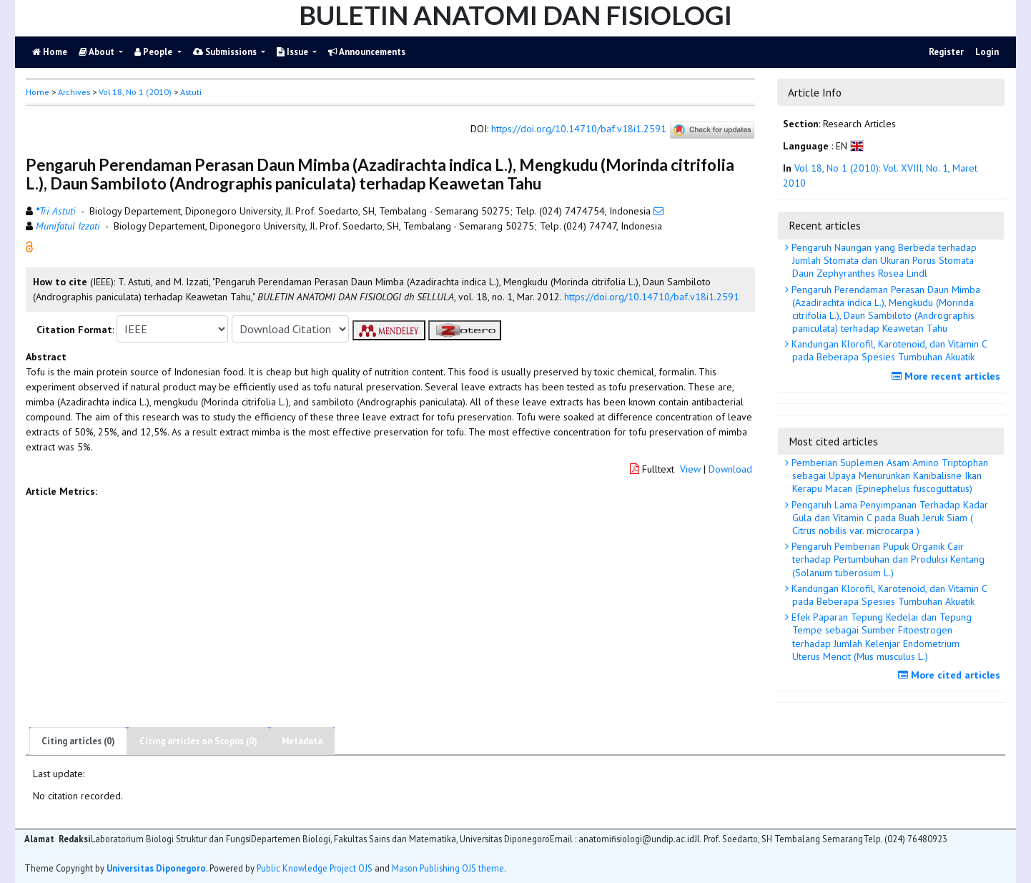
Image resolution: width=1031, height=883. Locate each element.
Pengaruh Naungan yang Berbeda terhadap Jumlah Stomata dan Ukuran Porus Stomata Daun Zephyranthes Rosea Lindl (883, 260)
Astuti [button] (191, 92)
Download (730, 469)
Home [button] (37, 92)
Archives (74, 92)
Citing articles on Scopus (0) (198, 741)
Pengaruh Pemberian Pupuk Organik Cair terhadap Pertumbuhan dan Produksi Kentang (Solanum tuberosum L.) (887, 559)
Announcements (366, 52)
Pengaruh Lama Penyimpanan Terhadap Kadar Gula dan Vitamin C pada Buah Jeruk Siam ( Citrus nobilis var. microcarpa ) (888, 517)
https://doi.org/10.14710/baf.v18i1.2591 (578, 129)
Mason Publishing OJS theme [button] (448, 868)
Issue (293, 52)
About (98, 52)
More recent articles (947, 376)
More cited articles (951, 675)
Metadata (302, 741)
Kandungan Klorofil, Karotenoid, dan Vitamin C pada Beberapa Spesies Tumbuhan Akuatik (888, 350)
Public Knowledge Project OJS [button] (315, 868)
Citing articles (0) (78, 741)
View (690, 469)
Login (987, 52)
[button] (29, 246)
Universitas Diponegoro (156, 868)
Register (946, 52)
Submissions (226, 52)
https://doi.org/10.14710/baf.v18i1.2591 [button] (651, 296)
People (154, 52)
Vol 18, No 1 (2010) (135, 92)
